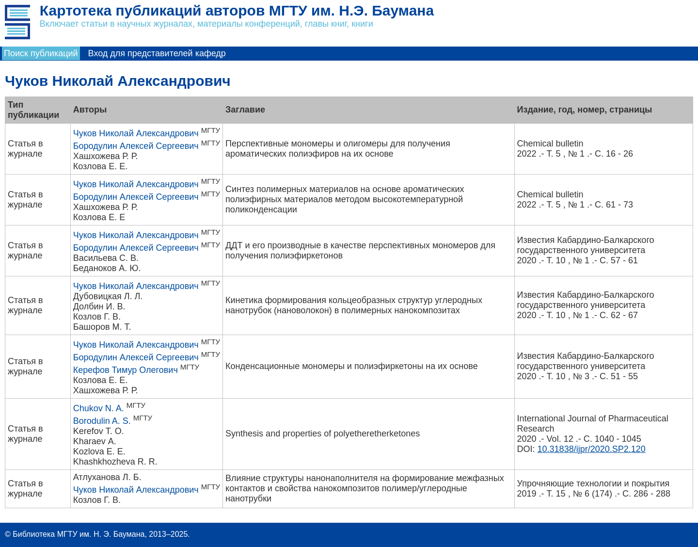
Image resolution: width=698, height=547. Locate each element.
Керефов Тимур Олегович (125, 370)
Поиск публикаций (41, 53)
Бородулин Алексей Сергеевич (136, 146)
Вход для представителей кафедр (157, 53)
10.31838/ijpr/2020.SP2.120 (592, 449)
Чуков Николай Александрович (136, 133)
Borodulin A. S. (102, 421)
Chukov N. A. (98, 408)
